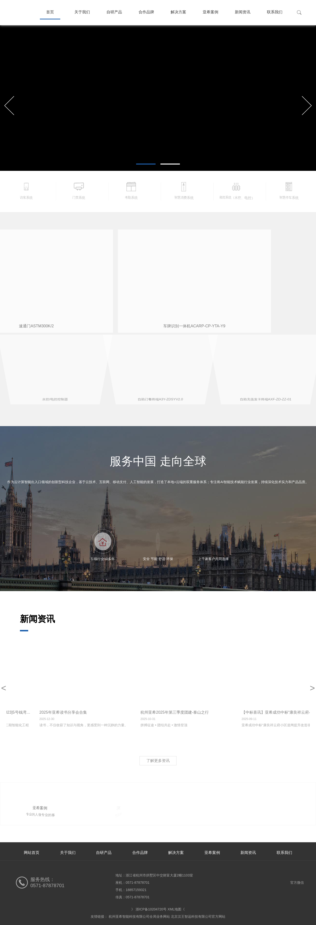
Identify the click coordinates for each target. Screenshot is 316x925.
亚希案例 (210, 12)
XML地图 (174, 909)
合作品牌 (146, 12)
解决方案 (178, 12)
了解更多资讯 (158, 761)
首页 (50, 12)
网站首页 (31, 853)
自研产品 (114, 12)
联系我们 (274, 12)
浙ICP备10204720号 (151, 909)
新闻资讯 (242, 12)
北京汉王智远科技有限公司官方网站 (198, 916)
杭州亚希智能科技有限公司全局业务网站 (139, 916)
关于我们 (82, 12)
